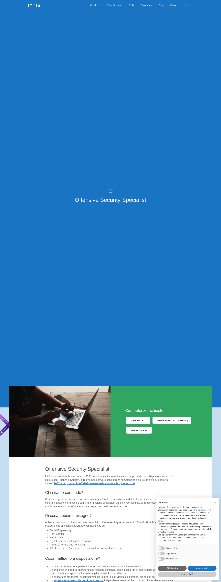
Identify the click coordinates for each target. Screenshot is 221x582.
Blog (161, 5)
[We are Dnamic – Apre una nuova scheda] (5, 424)
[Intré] (34, 5)
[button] (215, 502)
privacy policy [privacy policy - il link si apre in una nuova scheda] (203, 510)
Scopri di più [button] (187, 574)
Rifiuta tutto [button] (172, 568)
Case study (146, 5)
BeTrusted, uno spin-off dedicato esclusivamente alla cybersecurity (94, 483)
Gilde (131, 5)
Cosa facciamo (114, 5)
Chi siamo (95, 5)
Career (173, 5)
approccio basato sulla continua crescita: (79, 580)
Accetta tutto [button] (202, 568)
